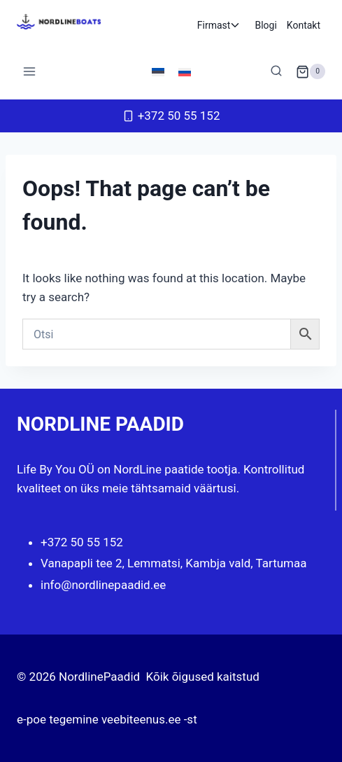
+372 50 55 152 (82, 542)
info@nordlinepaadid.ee (103, 585)
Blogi (265, 25)
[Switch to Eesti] (158, 71)
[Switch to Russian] (184, 71)
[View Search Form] (276, 71)
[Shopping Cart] (310, 71)
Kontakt (303, 25)
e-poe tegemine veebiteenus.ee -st (107, 719)
